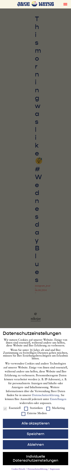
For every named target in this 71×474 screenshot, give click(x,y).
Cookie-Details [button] (19, 472)
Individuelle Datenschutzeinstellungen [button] (35, 461)
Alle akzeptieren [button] (35, 426)
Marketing (55, 411)
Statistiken (33, 411)
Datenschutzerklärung (45, 398)
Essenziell (12, 411)
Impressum (55, 472)
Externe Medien (34, 416)
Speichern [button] (35, 437)
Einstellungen (58, 402)
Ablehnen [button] (35, 448)
